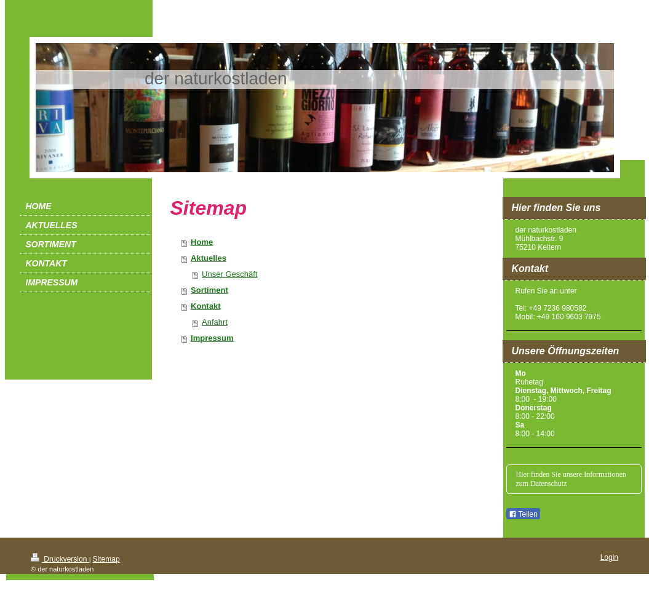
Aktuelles (208, 258)
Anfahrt (215, 322)
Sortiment (209, 290)
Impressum (212, 338)
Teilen (523, 514)
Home (202, 242)
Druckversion (60, 559)
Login (609, 557)
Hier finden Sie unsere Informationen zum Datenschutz (571, 479)
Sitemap (106, 559)
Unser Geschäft (229, 274)
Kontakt (205, 306)
